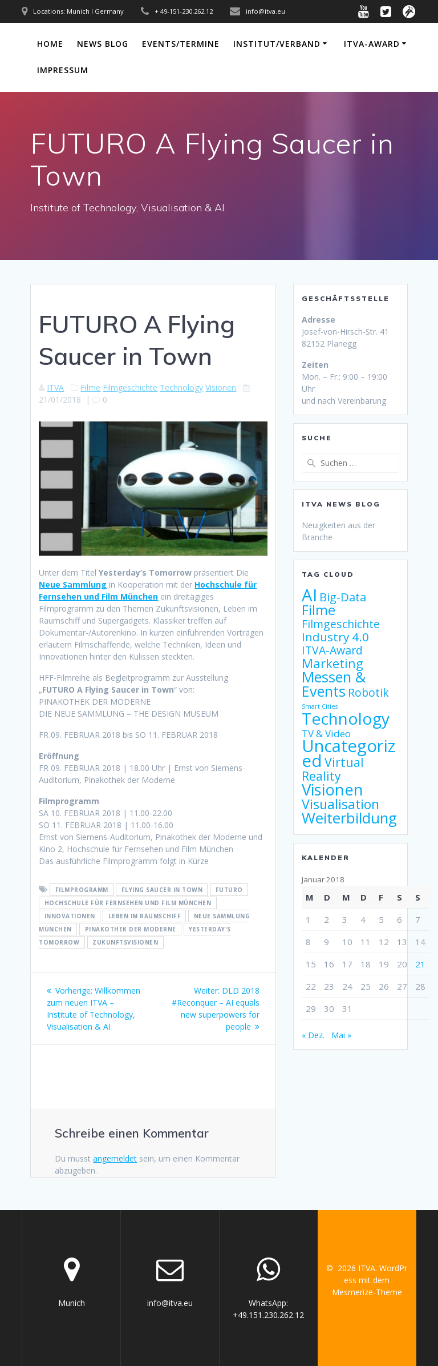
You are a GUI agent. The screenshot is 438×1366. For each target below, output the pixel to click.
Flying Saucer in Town (162, 890)
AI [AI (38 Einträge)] (309, 595)
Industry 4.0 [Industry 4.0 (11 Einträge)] (335, 637)
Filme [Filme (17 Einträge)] (318, 610)
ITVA (55, 387)
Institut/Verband (277, 43)
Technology (181, 387)
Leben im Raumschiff (144, 916)
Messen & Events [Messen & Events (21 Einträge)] (334, 684)
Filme (90, 387)
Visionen (220, 387)
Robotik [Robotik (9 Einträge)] (368, 692)
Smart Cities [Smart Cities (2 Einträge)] (320, 706)
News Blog (102, 43)
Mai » (341, 1035)
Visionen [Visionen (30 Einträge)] (332, 789)
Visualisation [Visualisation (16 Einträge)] (340, 804)
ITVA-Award (372, 43)
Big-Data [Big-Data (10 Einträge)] (342, 597)
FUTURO (229, 890)
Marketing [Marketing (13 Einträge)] (332, 663)
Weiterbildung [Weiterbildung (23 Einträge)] (349, 817)
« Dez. (313, 1035)
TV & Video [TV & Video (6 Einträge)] (326, 733)
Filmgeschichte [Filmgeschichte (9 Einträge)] (341, 624)
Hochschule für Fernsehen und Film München (128, 903)
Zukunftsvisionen (125, 942)
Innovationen (69, 916)
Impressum (62, 70)
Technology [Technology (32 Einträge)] (346, 718)
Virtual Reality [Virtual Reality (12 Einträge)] (333, 769)
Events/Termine (181, 43)
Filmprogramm (81, 890)
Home (50, 43)
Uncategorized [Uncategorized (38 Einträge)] (348, 753)
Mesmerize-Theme (367, 1292)
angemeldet (115, 1158)
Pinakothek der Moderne (130, 929)
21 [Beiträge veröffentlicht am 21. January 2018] (420, 964)
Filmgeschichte (130, 387)
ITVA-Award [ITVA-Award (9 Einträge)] (332, 650)
